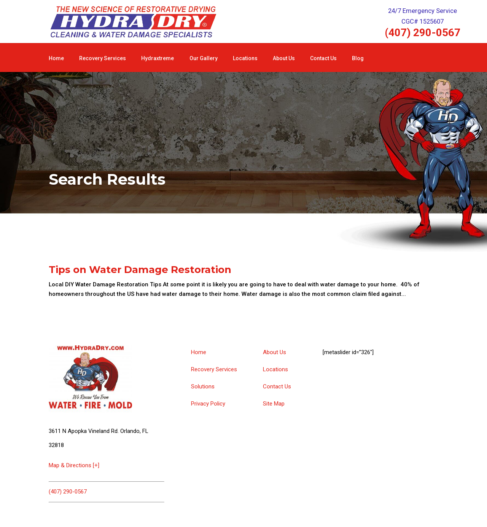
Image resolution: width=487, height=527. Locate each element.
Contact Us (323, 58)
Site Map (274, 403)
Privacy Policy (208, 403)
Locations (245, 58)
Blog (358, 58)
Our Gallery (203, 58)
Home (56, 58)
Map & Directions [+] (74, 465)
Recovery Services (102, 58)
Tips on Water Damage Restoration (140, 270)
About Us (284, 58)
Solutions (203, 386)
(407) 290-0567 (422, 32)
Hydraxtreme (157, 58)
